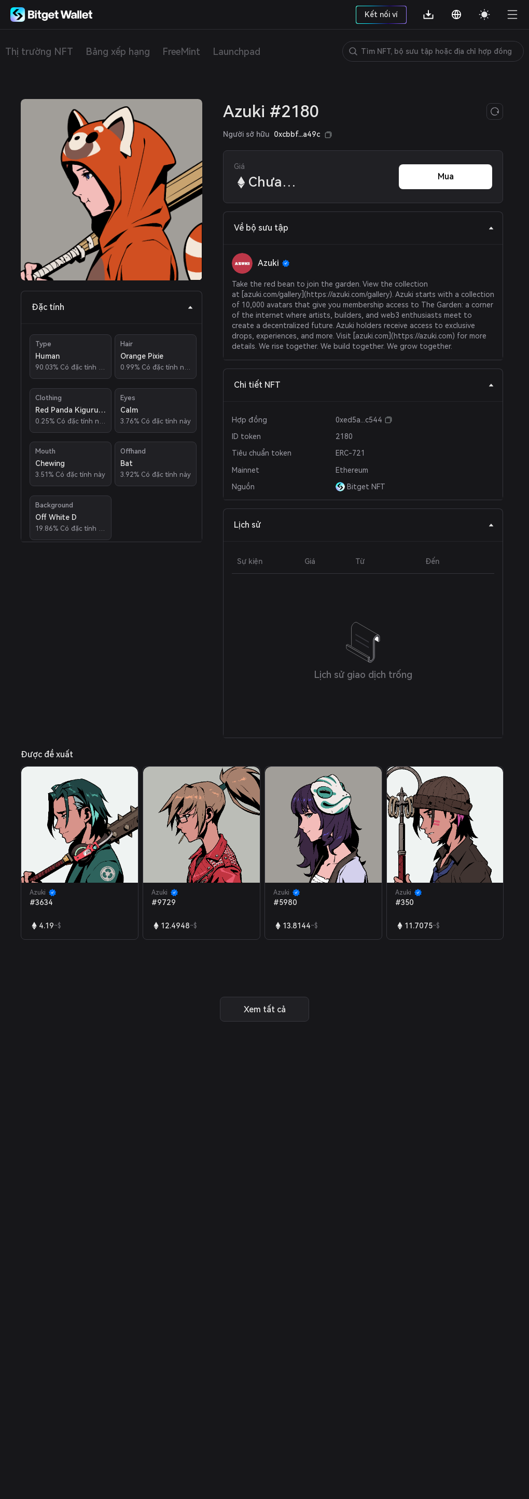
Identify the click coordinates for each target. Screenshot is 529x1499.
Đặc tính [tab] (112, 307)
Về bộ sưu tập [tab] (364, 228)
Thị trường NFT (39, 51)
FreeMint (181, 51)
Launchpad (236, 51)
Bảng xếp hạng (118, 51)
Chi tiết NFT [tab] (364, 385)
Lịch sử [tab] (364, 525)
